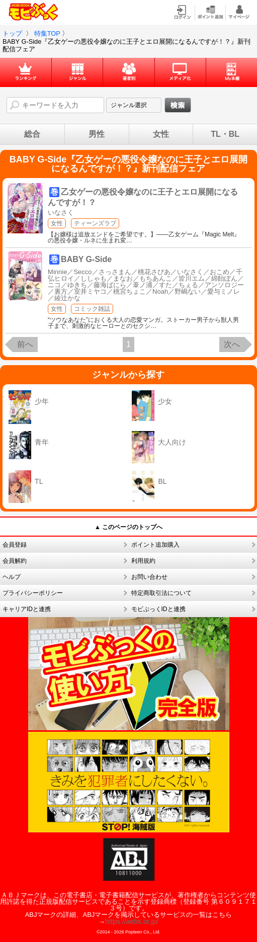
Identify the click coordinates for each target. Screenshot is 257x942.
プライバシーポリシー (33, 592)
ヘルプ (12, 576)
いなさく (61, 212)
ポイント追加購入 (155, 544)
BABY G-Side (86, 259)
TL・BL (225, 134)
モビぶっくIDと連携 (158, 609)
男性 (97, 134)
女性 (161, 134)
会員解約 (15, 560)
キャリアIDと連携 (27, 609)
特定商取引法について (161, 592)
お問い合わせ (149, 576)
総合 (32, 134)
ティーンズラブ (95, 223)
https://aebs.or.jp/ (132, 921)
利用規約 (143, 560)
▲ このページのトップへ (128, 527)
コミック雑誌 (92, 308)
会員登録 (15, 544)
